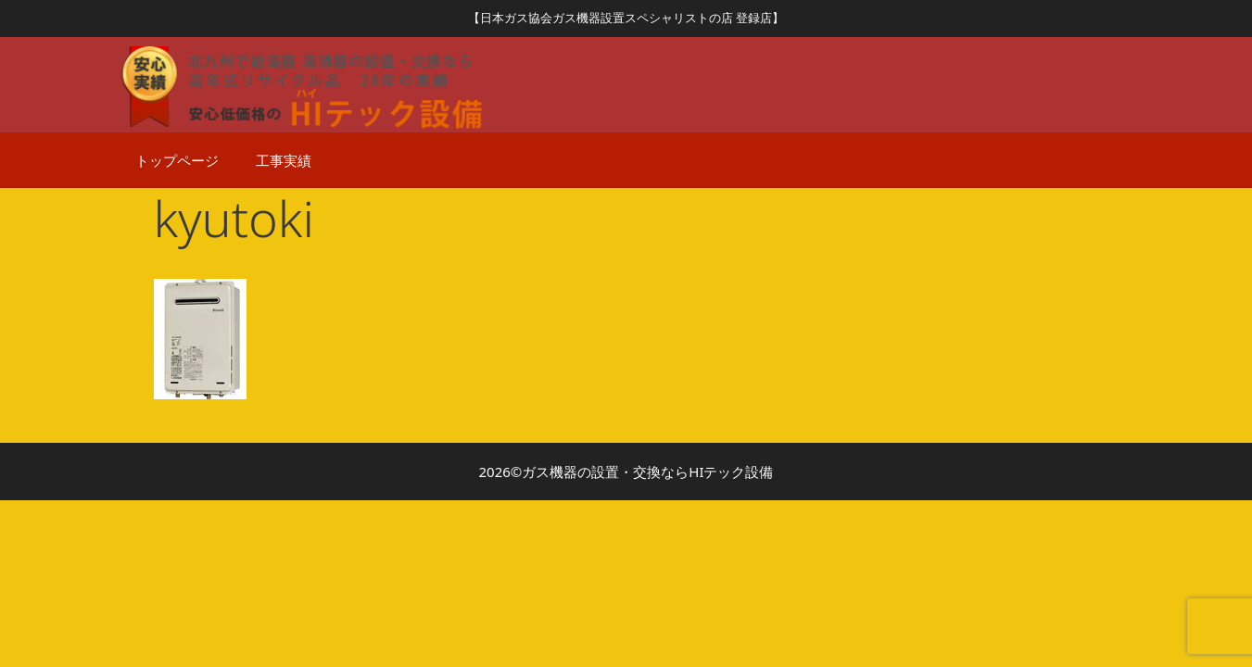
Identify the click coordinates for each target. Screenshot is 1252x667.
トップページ (177, 160)
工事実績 (283, 160)
